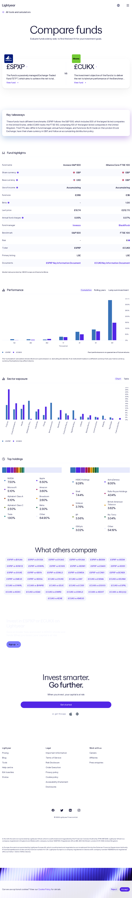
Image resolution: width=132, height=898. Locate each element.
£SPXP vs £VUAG (56, 559)
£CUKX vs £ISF (75, 579)
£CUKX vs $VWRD (35, 585)
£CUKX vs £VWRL (14, 585)
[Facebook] (53, 810)
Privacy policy (52, 772)
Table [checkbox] (126, 379)
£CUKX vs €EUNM (117, 579)
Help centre (7, 767)
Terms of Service (53, 758)
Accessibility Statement (57, 782)
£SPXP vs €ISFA (35, 572)
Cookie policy (52, 777)
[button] (32, 67)
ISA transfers (8, 772)
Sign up (14, 644)
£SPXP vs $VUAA (15, 559)
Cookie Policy (44, 889)
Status (5, 777)
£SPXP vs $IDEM (97, 559)
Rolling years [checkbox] (100, 290)
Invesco (77, 225)
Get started (66, 705)
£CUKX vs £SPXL (118, 585)
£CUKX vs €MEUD (76, 598)
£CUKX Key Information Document (112, 263)
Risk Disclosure (52, 762)
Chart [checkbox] (118, 379)
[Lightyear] (9, 5)
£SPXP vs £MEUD (14, 579)
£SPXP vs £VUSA (35, 559)
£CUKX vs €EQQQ (117, 592)
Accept (124, 889)
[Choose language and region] (118, 5)
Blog (4, 758)
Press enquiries (96, 762)
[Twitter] (61, 810)
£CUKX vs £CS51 (76, 585)
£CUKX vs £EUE (56, 585)
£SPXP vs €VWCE (15, 566)
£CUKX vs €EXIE (55, 598)
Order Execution (53, 767)
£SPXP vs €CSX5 (57, 566)
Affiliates (93, 758)
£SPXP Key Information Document (63, 263)
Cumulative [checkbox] (86, 290)
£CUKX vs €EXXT (96, 592)
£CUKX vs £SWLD (75, 592)
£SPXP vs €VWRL (36, 566)
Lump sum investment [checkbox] (119, 290)
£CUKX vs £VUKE (56, 579)
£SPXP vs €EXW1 (77, 566)
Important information (56, 753)
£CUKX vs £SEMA (96, 579)
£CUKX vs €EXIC (13, 592)
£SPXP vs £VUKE (14, 572)
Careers (93, 753)
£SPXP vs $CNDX (117, 572)
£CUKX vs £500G (97, 585)
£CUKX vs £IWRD (53, 592)
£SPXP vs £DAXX (98, 566)
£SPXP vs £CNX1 (96, 572)
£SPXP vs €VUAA (77, 559)
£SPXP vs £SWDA (76, 572)
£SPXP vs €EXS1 (118, 566)
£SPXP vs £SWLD (55, 572)
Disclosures (51, 787)
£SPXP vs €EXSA (35, 579)
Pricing (5, 753)
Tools (4, 762)
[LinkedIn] (70, 810)
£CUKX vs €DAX (33, 592)
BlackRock (124, 225)
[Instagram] (79, 810)
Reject (114, 889)
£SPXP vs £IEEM (117, 559)
